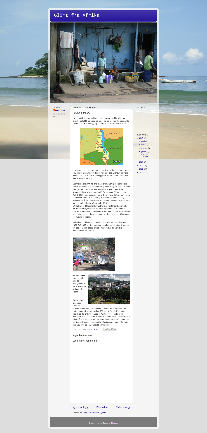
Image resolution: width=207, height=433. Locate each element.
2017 (141, 138)
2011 (141, 172)
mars (143, 145)
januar (144, 152)
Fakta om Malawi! (145, 156)
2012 (141, 169)
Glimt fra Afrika (77, 15)
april (143, 141)
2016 (141, 162)
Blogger (114, 423)
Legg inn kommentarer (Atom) (94, 413)
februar (144, 148)
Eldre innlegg (123, 407)
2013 (141, 166)
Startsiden (102, 407)
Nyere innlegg (80, 407)
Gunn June (60, 110)
